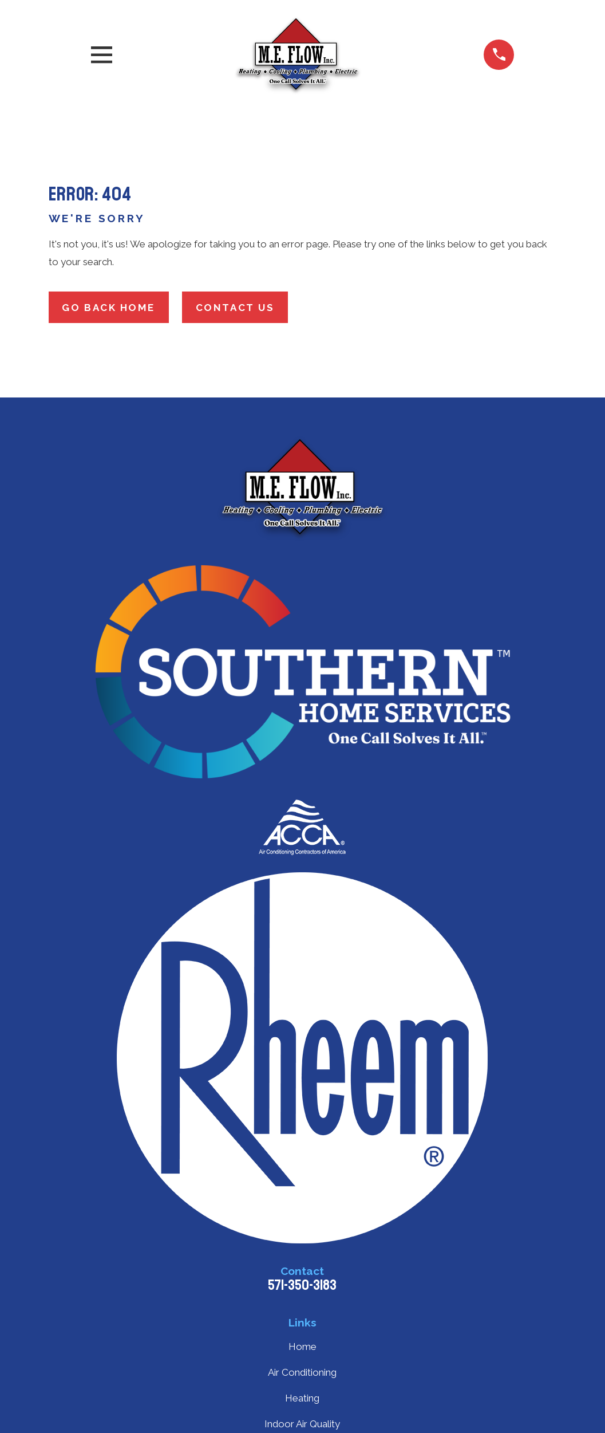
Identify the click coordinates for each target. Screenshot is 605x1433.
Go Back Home (108, 307)
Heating (302, 1398)
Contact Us (235, 307)
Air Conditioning (302, 1372)
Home (302, 1346)
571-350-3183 (302, 1285)
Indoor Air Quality (302, 1424)
